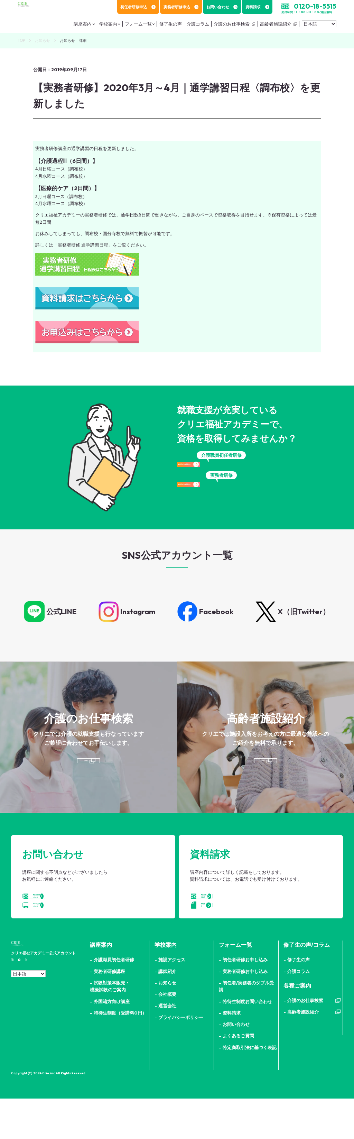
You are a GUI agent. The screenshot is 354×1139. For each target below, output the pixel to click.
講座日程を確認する (221, 470)
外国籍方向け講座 (112, 1042)
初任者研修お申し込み (245, 1000)
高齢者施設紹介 (273, 25)
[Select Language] (319, 25)
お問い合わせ (222, 6)
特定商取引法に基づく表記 (250, 1088)
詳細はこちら (87, 768)
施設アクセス (171, 1000)
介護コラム (298, 1012)
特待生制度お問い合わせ (247, 1042)
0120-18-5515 (315, 6)
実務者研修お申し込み (245, 1012)
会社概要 (167, 1034)
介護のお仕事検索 (229, 25)
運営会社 (167, 1046)
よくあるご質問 (238, 1076)
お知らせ (42, 40)
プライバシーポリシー (180, 1058)
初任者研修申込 (138, 6)
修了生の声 (298, 1000)
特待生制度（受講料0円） (120, 1053)
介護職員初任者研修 (114, 1000)
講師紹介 (167, 1012)
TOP (21, 40)
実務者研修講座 (109, 1012)
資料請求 (257, 6)
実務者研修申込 (181, 6)
